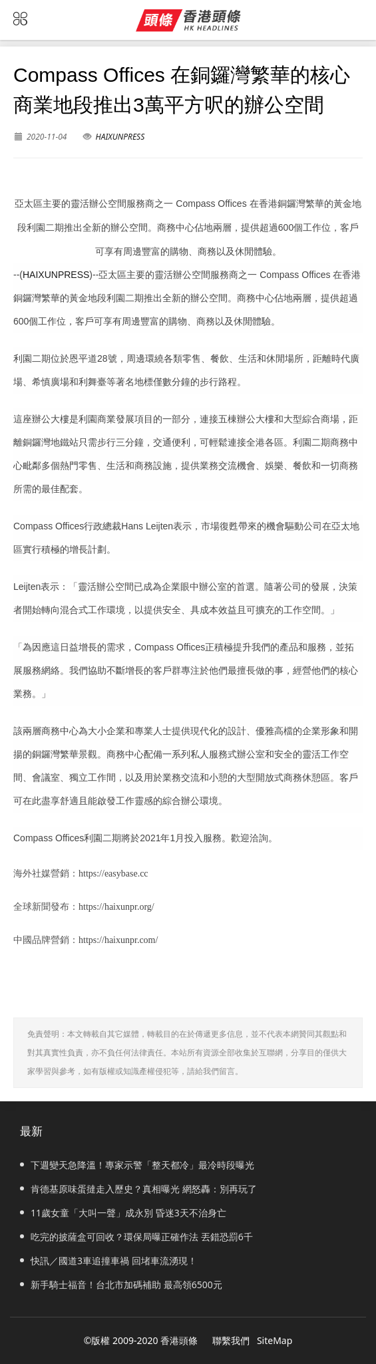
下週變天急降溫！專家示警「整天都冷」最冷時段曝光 (137, 1165)
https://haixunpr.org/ (116, 907)
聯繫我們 (231, 1340)
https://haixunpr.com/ (118, 940)
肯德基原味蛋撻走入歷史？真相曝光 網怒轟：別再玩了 (138, 1188)
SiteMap (274, 1340)
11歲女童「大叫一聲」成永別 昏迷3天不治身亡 (123, 1212)
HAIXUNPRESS (120, 136)
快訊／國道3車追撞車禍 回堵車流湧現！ (108, 1260)
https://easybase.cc (113, 874)
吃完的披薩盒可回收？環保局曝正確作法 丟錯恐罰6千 (136, 1236)
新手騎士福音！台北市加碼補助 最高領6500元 (121, 1284)
